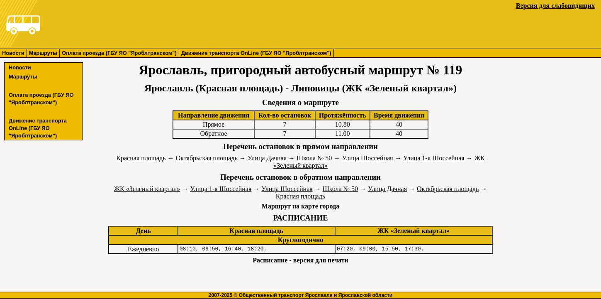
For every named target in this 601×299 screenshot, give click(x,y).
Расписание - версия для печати (300, 260)
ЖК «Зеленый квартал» (147, 188)
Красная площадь (140, 158)
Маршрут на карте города (300, 206)
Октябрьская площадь (207, 158)
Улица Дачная (267, 158)
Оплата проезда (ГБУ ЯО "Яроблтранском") (119, 53)
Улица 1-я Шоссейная (434, 158)
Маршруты (43, 53)
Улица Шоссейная (367, 158)
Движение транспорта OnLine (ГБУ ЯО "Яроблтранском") (256, 53)
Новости (13, 53)
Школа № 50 (314, 158)
